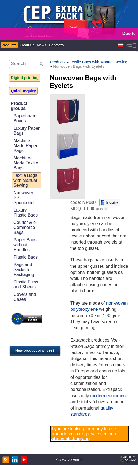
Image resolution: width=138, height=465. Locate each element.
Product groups (19, 106)
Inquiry (112, 202)
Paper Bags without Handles (25, 244)
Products (9, 45)
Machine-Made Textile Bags (25, 163)
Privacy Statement (69, 459)
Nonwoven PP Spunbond (23, 197)
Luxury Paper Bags (26, 131)
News (41, 45)
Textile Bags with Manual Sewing (25, 180)
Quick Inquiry (23, 91)
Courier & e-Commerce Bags (25, 227)
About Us (26, 45)
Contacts (56, 45)
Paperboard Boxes (25, 118)
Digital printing (25, 77)
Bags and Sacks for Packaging (23, 269)
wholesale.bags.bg (70, 438)
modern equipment (108, 395)
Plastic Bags (25, 257)
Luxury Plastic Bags (25, 212)
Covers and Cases (24, 297)
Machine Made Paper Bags (25, 145)
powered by (128, 458)
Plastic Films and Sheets (25, 284)
